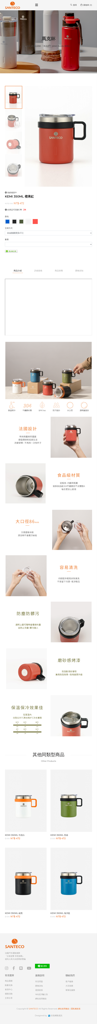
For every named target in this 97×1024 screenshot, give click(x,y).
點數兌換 (9, 985)
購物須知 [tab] (80, 271)
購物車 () (86, 5)
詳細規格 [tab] (38, 271)
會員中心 (9, 989)
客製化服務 (70, 990)
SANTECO (33, 1008)
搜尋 (73, 5)
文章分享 (9, 998)
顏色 (7, 216)
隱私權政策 (75, 1008)
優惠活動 (9, 994)
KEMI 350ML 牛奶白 (15, 835)
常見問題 (39, 981)
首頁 (29, 46)
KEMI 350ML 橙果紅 (19, 196)
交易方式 (9, 228)
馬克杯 (46, 46)
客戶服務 (69, 981)
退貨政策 (39, 990)
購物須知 (39, 986)
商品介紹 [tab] (17, 271)
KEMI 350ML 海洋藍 (60, 913)
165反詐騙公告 (41, 994)
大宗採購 (69, 986)
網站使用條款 (41, 998)
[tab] (13, 97)
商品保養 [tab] (59, 271)
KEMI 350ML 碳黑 (14, 913)
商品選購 (37, 46)
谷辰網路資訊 (56, 1015)
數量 (7, 239)
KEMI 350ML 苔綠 (59, 835)
